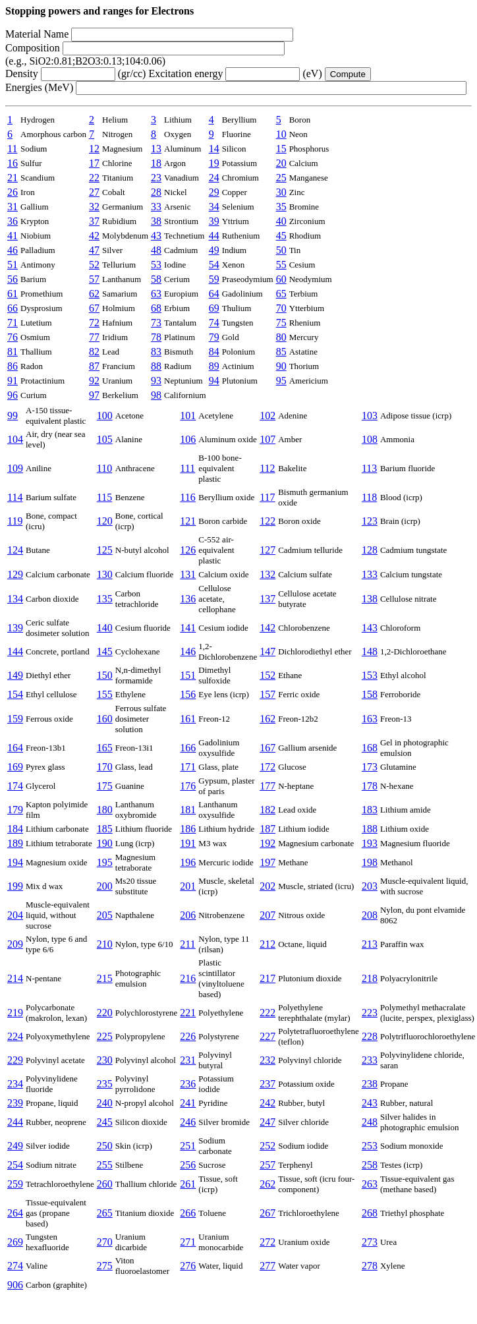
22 (94, 177)
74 (214, 322)
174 (15, 786)
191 (188, 843)
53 (156, 264)
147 (267, 651)
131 (188, 574)
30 (281, 192)
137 (267, 598)
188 (370, 828)
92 (94, 380)
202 (267, 886)
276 (188, 1265)
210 (105, 944)
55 (281, 264)
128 (370, 550)
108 (370, 439)
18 (156, 163)
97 (94, 395)
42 (94, 235)
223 (370, 1012)
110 (104, 468)
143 (370, 627)
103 (370, 415)
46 (12, 250)
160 (105, 718)
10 (281, 134)
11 (12, 148)
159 (15, 718)
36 (12, 221)
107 (267, 439)
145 (105, 651)
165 (105, 747)
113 (369, 468)
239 (15, 1102)
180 (105, 809)
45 (281, 235)
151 (188, 675)
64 (214, 293)
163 (370, 718)
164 (15, 747)
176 (188, 786)
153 (370, 675)
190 (105, 843)
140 (105, 627)
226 (188, 1036)
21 (12, 177)
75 (281, 322)
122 (267, 521)
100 (105, 415)
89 (214, 366)
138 (370, 598)
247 (267, 1122)
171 (188, 766)
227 (267, 1036)
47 (94, 250)
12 (94, 148)
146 (188, 651)
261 (188, 1184)
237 (267, 1083)
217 (267, 978)
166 (188, 747)
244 (15, 1122)
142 (267, 627)
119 (14, 521)
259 (15, 1184)
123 (370, 521)
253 (370, 1145)
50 (281, 250)
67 (94, 308)
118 (369, 497)
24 (214, 177)
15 (281, 148)
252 (267, 1145)
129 (15, 574)
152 (267, 675)
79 (214, 337)
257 (267, 1164)
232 (267, 1060)
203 (370, 886)
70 (281, 308)
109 (15, 468)
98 (156, 395)
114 (14, 497)
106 (188, 439)
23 (156, 177)
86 (12, 366)
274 (15, 1265)
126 (188, 550)
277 (267, 1265)
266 (188, 1213)
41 (12, 235)
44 (214, 235)
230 (105, 1060)
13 (156, 148)
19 (214, 163)
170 (105, 766)
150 (105, 675)
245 (105, 1122)
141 (188, 627)
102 (267, 415)
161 (188, 718)
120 (105, 521)
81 (12, 351)
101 (188, 415)
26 (12, 192)
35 (281, 206)
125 (105, 550)
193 (370, 843)
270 (105, 1242)
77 (94, 337)
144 (15, 651)
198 (370, 862)
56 (12, 279)
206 (188, 915)
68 (156, 308)
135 (105, 598)
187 (267, 828)
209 (15, 944)
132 (267, 574)
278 (370, 1265)
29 (214, 192)
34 (214, 206)
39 (214, 221)
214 (15, 978)
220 (105, 1012)
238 (370, 1083)
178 (370, 786)
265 (105, 1213)
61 (12, 293)
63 (156, 293)
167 (267, 747)
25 (281, 177)
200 (105, 886)
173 (370, 766)
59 (214, 279)
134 (15, 598)
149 (15, 675)
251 (188, 1145)
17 (94, 163)
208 (370, 915)
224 (15, 1036)
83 (156, 351)
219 (15, 1012)
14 (214, 148)
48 (156, 250)
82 (94, 351)
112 (267, 468)
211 (187, 944)
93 (156, 380)
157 (267, 694)
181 (188, 809)
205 (105, 915)
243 (370, 1102)
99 (12, 415)
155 (105, 694)
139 (15, 627)
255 (105, 1164)
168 (370, 747)
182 (267, 809)
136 (188, 598)
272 (267, 1242)
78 (156, 337)
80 (281, 337)
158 (370, 694)
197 (267, 862)
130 (105, 574)
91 (12, 380)
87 (94, 366)
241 (188, 1102)
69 (214, 308)
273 (370, 1242)
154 (15, 694)
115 (104, 497)
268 (370, 1213)
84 (214, 351)
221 (188, 1012)
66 (12, 308)
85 (281, 351)
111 (187, 468)
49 (214, 250)
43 (156, 235)
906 (15, 1284)
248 (370, 1122)
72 (94, 322)
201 (188, 886)
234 (15, 1083)
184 (15, 828)
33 (156, 206)
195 (105, 862)
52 (94, 264)
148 (370, 651)
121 (188, 521)
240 (105, 1102)
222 (267, 1012)
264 (15, 1213)
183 (370, 809)
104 (15, 439)
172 (267, 766)
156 (188, 694)
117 (267, 497)
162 (267, 718)
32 (94, 206)
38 (156, 221)
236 (188, 1083)
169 (15, 766)
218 (370, 978)
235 (105, 1083)
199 (15, 886)
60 (281, 279)
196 (188, 862)
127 (267, 550)
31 (12, 206)
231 (188, 1060)
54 (214, 264)
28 (156, 192)
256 (188, 1164)
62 (94, 293)
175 (105, 786)
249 (15, 1145)
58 (156, 279)
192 (267, 843)
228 (370, 1036)
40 (281, 221)
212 (267, 944)
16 (12, 163)
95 (281, 380)
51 (12, 264)
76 (12, 337)
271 (188, 1242)
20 (281, 163)
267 (267, 1213)
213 (370, 944)
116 (187, 497)
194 (15, 862)
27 (94, 192)
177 (267, 786)
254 (15, 1164)
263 (370, 1184)
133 (370, 574)
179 (15, 809)
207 (267, 915)
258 (370, 1164)
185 (105, 828)
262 (267, 1184)
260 (105, 1184)
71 (12, 322)
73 (156, 322)
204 (15, 915)
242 (267, 1102)
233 (370, 1060)
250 (105, 1145)
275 (105, 1265)
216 (188, 978)
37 (94, 221)
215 (105, 978)
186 (188, 828)
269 (15, 1242)
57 (94, 279)
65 (281, 293)
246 (188, 1122)
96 (12, 395)
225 (105, 1036)
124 (15, 550)
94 (214, 380)
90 (281, 366)
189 (15, 843)
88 (156, 366)
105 (105, 439)
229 (15, 1060)
